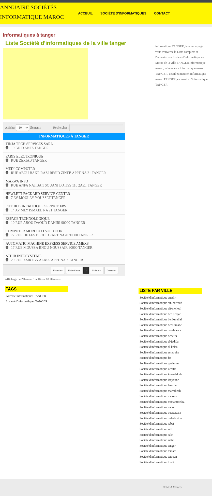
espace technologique (28, 219)
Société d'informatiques (123, 13)
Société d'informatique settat (157, 440)
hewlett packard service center (38, 194)
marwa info (17, 181)
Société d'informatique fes (155, 358)
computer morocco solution (34, 231)
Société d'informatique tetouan (158, 456)
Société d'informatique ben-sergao (160, 314)
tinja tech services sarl (29, 144)
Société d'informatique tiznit (157, 462)
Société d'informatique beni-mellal (161, 319)
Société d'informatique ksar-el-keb (160, 374)
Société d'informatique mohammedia (162, 402)
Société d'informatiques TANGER (27, 301)
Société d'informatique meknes (158, 396)
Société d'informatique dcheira (158, 336)
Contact (162, 13)
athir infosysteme (23, 256)
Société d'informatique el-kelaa (158, 347)
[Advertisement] (45, 83)
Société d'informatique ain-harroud (161, 303)
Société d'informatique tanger (157, 445)
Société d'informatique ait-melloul (160, 308)
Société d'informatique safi (156, 429)
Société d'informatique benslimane (161, 325)
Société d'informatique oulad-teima (161, 418)
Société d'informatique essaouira (159, 352)
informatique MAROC (32, 17)
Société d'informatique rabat (157, 423)
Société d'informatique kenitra (158, 369)
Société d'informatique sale (156, 435)
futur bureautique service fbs (36, 206)
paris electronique (24, 156)
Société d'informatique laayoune (159, 380)
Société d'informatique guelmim (159, 363)
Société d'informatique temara (158, 451)
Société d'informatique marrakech (160, 391)
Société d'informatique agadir (157, 297)
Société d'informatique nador (157, 407)
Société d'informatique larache (158, 385)
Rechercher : (88, 127)
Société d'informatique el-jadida (159, 341)
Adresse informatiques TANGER (26, 296)
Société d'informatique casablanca (160, 330)
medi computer (20, 169)
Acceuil (85, 13)
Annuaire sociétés (28, 7)
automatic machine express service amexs (47, 243)
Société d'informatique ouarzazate (160, 412)
